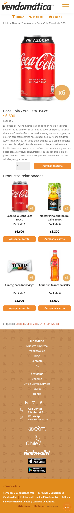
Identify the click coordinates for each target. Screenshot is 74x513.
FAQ (37, 365)
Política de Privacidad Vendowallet (39, 497)
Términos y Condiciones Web (18, 492)
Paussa (37, 388)
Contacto (36, 361)
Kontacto (52, 506)
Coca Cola (32, 323)
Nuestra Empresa (37, 346)
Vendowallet (37, 351)
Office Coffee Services (37, 383)
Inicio (6, 23)
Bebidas (20, 323)
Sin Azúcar (28, 23)
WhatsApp (34, 416)
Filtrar (18, 16)
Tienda (16, 23)
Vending (37, 379)
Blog (37, 356)
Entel (43, 323)
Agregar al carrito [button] (19, 239)
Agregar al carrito (52, 166)
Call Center (35, 408)
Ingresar (36, 16)
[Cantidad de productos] (23, 166)
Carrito (55, 16)
